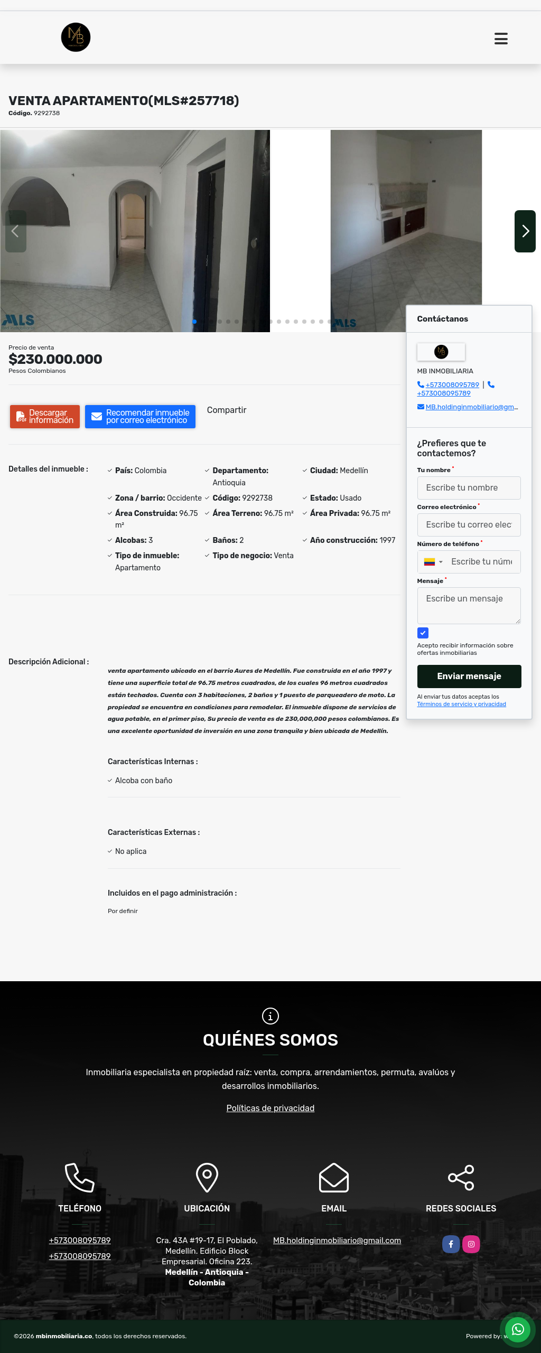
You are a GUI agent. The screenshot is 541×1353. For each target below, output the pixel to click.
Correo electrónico (448, 507)
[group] (135, 231)
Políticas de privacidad (271, 1108)
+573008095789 (452, 385)
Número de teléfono (450, 544)
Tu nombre (435, 470)
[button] (194, 322)
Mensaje (432, 581)
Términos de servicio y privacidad (462, 704)
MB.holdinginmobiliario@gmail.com (481, 407)
